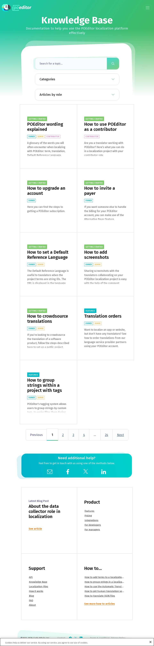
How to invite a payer (99, 191)
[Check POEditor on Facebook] (70, 638)
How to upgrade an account (46, 191)
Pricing (88, 515)
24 (106, 435)
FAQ (31, 600)
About (32, 605)
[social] (68, 471)
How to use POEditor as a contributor (105, 127)
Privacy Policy (118, 638)
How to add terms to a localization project (108, 577)
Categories (47, 79)
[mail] (49, 471)
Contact (61, 638)
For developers (93, 525)
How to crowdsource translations (47, 318)
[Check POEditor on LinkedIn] (81, 638)
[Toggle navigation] (147, 7)
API (31, 577)
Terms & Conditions (100, 638)
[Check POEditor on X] (75, 638)
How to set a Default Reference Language (47, 254)
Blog (31, 595)
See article (35, 528)
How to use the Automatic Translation (106, 586)
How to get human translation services (106, 591)
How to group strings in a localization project (110, 581)
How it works (36, 591)
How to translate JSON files (100, 595)
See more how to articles (99, 603)
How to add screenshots (96, 254)
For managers (92, 529)
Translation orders (103, 316)
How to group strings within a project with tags (44, 385)
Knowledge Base (38, 581)
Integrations (91, 520)
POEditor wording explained (45, 127)
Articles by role (51, 95)
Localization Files (38, 586)
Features (89, 511)
